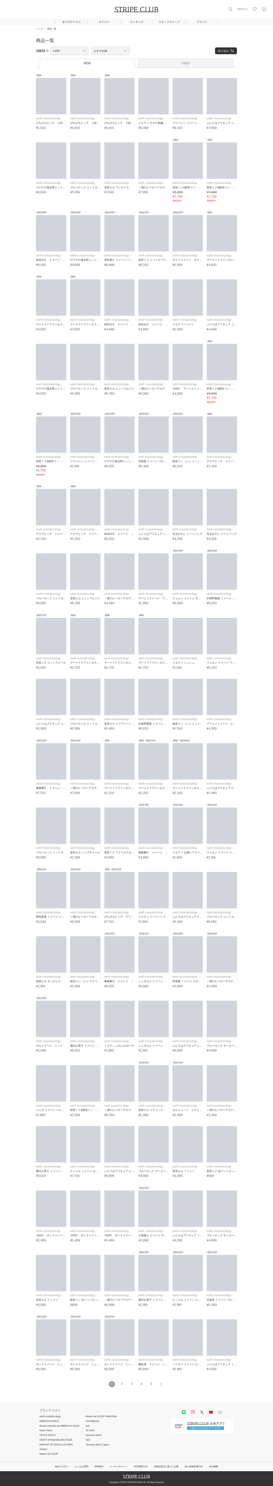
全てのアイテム (71, 21)
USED (186, 63)
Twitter (202, 1412)
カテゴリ (104, 21)
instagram (193, 1412)
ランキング (136, 21)
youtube (211, 1412)
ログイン (242, 9)
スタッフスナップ (169, 21)
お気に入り (255, 9)
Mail (220, 1412)
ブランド (201, 21)
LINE (183, 1412)
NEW (87, 63)
